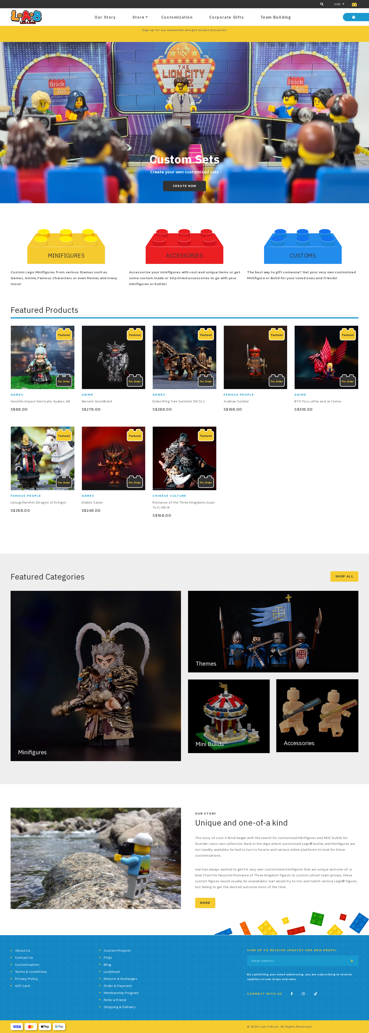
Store (138, 17)
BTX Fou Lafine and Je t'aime (317, 401)
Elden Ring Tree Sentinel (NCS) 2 (178, 401)
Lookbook (112, 971)
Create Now (184, 185)
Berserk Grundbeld (97, 401)
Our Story (105, 17)
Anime (88, 394)
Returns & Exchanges (120, 978)
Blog (107, 964)
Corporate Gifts (226, 17)
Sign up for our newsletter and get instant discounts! (184, 30)
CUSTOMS (303, 255)
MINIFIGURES (66, 255)
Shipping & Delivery (120, 1006)
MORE (205, 902)
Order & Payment (118, 985)
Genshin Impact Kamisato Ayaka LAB (40, 401)
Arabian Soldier (236, 401)
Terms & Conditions (31, 971)
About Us (22, 950)
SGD (337, 4)
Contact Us (24, 957)
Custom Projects (117, 950)
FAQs (108, 957)
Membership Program (121, 992)
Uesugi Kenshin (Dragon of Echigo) (38, 502)
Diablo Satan (92, 502)
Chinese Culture (169, 495)
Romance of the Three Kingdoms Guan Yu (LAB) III (183, 505)
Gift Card (22, 985)
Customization (177, 17)
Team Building (276, 17)
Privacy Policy (26, 978)
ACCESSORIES (184, 255)
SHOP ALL (344, 576)
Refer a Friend (115, 999)
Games (17, 394)
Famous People (239, 394)
